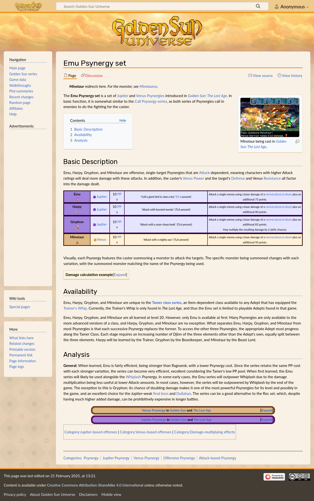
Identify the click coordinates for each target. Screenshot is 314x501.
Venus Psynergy (154, 410)
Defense (238, 178)
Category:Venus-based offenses (145, 432)
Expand (120, 274)
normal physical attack (278, 194)
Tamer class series (167, 302)
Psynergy (91, 458)
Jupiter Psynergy (153, 419)
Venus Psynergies (150, 95)
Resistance (272, 178)
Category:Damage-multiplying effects (204, 432)
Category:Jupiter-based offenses (90, 432)
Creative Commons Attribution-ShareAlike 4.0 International (95, 485)
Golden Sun (178, 410)
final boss (160, 393)
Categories (72, 458)
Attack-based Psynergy (217, 458)
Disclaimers (88, 494)
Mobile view (111, 494)
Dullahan (183, 393)
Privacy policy (15, 494)
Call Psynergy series (151, 101)
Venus (188, 178)
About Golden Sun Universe (52, 494)
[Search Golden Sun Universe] (162, 6)
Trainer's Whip (75, 308)
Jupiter (122, 95)
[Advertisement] (28, 205)
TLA (179, 196)
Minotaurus (148, 86)
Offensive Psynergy (179, 458)
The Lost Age (202, 410)
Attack (204, 172)
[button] (120, 274)
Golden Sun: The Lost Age (207, 95)
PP (119, 194)
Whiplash (133, 377)
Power (199, 178)
